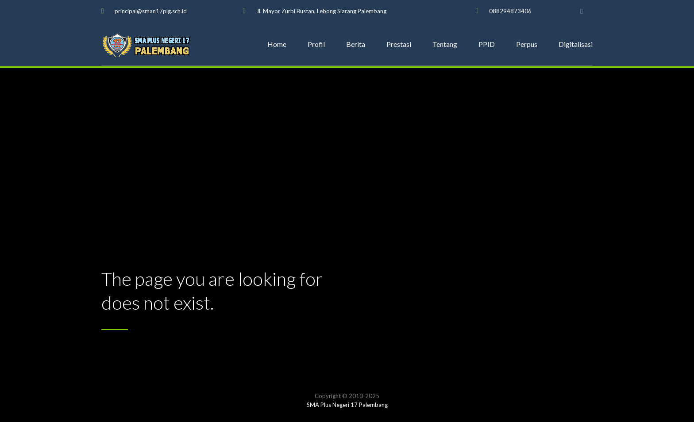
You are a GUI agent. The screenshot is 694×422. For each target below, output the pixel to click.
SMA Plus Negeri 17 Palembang (347, 404)
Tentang (444, 44)
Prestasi (398, 44)
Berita (355, 44)
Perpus (526, 44)
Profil (316, 44)
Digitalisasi (576, 44)
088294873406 (510, 11)
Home (276, 44)
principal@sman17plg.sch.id (151, 11)
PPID (486, 44)
